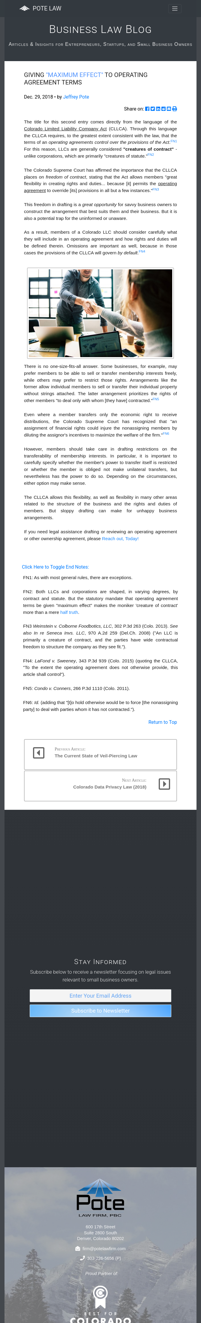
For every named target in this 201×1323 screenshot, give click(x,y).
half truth (69, 612)
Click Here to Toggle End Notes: (55, 567)
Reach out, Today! (120, 538)
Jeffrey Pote (76, 97)
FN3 (155, 189)
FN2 (151, 154)
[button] (100, 754)
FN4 (142, 251)
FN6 (166, 433)
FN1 (173, 141)
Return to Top (162, 722)
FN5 (156, 399)
